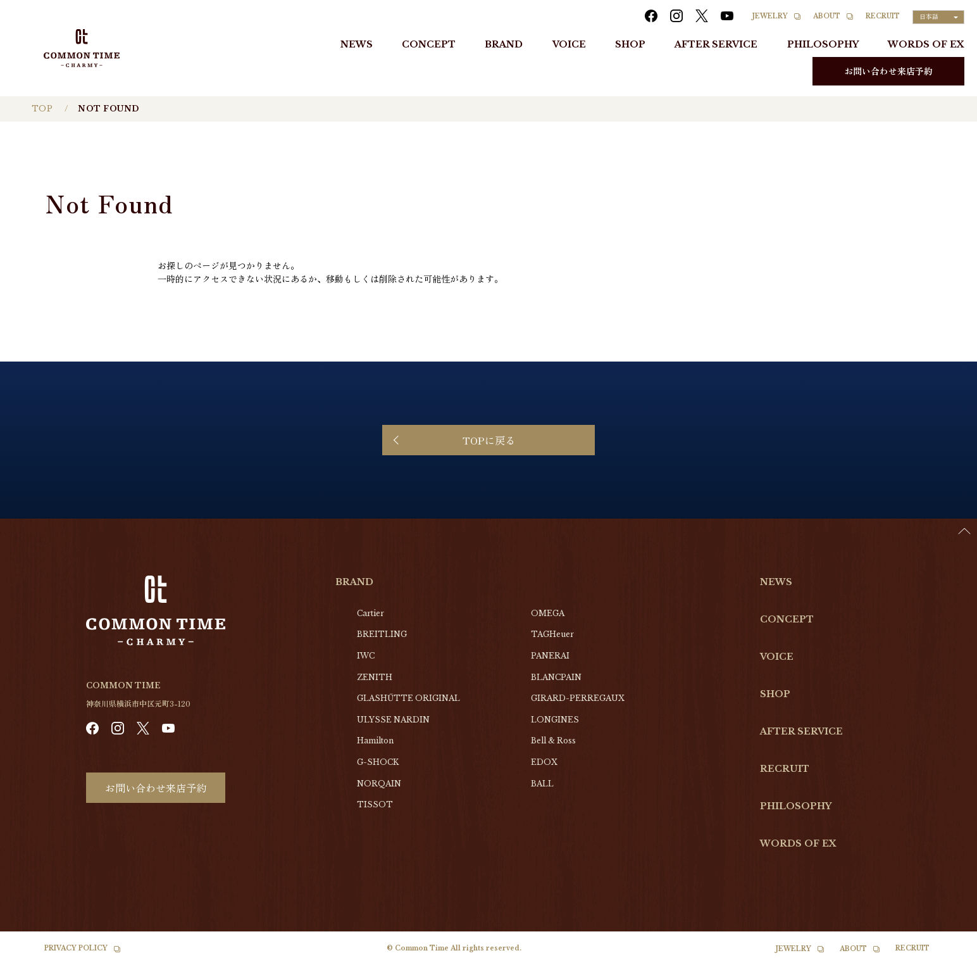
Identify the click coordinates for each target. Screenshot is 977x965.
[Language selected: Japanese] (938, 17)
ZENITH (374, 677)
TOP (42, 108)
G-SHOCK (378, 762)
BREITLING (382, 634)
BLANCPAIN (556, 677)
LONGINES (555, 719)
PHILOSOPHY (823, 44)
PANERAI (550, 655)
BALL (542, 783)
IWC (366, 655)
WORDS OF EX (926, 44)
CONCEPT (429, 44)
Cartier (370, 613)
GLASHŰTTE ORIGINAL (408, 698)
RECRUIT (883, 16)
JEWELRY (770, 16)
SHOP (630, 44)
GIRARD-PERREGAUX (578, 698)
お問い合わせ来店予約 (888, 71)
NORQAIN (379, 783)
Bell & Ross (553, 740)
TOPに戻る (489, 440)
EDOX (544, 762)
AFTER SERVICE (716, 44)
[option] (945, 955)
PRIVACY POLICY (76, 948)
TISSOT (375, 804)
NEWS (356, 44)
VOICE (569, 44)
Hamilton (375, 740)
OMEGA (547, 613)
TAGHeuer (552, 634)
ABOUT (826, 16)
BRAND (504, 44)
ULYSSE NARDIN (393, 719)
